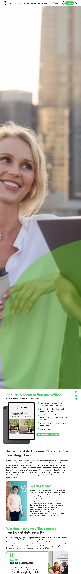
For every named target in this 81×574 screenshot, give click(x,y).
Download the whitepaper (48, 434)
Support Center (43, 3)
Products (26, 3)
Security (34, 3)
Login (70, 3)
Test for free (59, 3)
